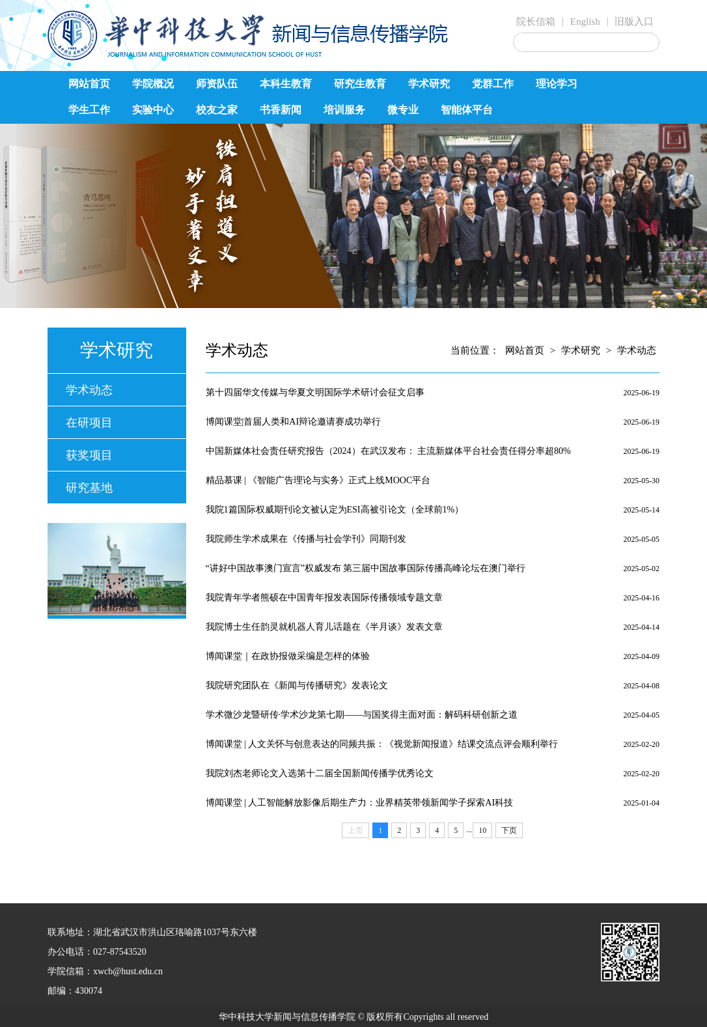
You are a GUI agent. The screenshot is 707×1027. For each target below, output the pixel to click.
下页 (509, 830)
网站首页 (89, 83)
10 (482, 830)
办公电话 (66, 952)
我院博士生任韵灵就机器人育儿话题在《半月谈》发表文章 (324, 627)
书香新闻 (280, 109)
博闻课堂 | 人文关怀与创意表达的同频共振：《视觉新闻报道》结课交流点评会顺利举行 (382, 744)
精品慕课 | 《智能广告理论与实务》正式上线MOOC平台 (318, 480)
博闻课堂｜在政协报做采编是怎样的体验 (288, 656)
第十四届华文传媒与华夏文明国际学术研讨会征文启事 (315, 392)
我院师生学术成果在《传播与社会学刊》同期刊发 (306, 539)
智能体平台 (467, 109)
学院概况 (153, 83)
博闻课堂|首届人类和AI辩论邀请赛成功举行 (293, 422)
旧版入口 (634, 21)
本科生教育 (286, 83)
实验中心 (153, 109)
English (585, 21)
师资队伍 (217, 83)
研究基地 (89, 487)
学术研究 (429, 83)
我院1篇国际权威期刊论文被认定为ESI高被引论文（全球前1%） (335, 509)
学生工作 (89, 109)
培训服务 (344, 109)
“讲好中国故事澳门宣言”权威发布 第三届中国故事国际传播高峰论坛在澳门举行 (366, 568)
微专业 (403, 109)
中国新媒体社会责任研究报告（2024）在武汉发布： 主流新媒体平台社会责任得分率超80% (388, 451)
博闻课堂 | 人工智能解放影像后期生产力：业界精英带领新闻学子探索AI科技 (360, 803)
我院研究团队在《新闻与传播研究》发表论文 (297, 685)
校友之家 (217, 109)
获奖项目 (89, 455)
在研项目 (89, 422)
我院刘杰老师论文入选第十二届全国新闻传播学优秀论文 (320, 773)
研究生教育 (360, 83)
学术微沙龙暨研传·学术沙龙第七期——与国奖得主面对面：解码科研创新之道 (362, 715)
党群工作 (493, 83)
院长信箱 (535, 21)
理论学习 (556, 83)
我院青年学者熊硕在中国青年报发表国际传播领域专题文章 (324, 597)
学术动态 (89, 390)
